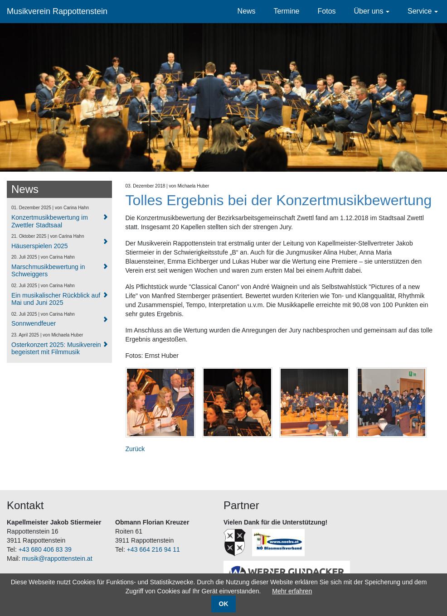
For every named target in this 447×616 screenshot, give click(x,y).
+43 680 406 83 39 (45, 549)
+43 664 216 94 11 (153, 549)
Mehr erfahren (292, 591)
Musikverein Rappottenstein (57, 11)
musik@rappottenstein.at (57, 558)
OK (223, 603)
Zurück (135, 448)
